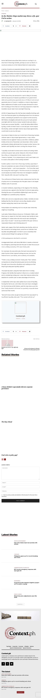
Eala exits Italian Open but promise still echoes (15, 669)
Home (3, 10)
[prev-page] (2, 454)
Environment (17, 575)
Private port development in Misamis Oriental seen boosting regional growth (31, 343)
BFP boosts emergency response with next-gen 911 (16, 682)
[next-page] (5, 454)
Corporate (16, 548)
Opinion (7, 10)
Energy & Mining (18, 588)
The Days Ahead (7, 416)
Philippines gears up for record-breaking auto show (16, 675)
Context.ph (8, 21)
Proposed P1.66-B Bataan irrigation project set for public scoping (26, 577)
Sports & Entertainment (20, 535)
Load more (20, 598)
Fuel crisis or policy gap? (10, 449)
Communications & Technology (8, 680)
